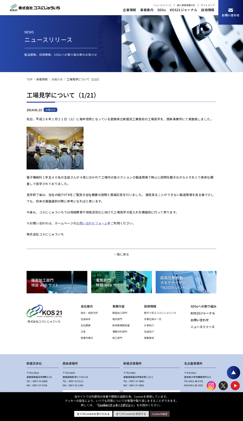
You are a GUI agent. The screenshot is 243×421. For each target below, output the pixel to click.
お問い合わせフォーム (91, 223)
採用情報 (208, 9)
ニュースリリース (162, 5)
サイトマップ (208, 5)
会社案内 (87, 306)
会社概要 (86, 325)
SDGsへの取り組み (203, 306)
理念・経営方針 (89, 313)
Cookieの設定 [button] (159, 414)
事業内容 (118, 306)
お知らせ (57, 79)
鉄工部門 (117, 338)
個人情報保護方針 (186, 5)
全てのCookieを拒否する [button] (131, 414)
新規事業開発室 (121, 325)
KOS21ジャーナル (183, 9)
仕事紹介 (149, 325)
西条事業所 (70, 363)
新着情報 (42, 79)
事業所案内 (87, 338)
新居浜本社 (34, 363)
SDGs (161, 9)
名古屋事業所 (193, 363)
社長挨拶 (86, 319)
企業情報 (129, 9)
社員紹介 (149, 331)
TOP (29, 79)
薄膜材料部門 (119, 331)
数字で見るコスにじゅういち (160, 313)
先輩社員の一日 (152, 319)
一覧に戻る (121, 254)
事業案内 (147, 9)
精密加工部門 (119, 313)
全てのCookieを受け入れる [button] (93, 414)
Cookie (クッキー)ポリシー (116, 405)
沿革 (83, 331)
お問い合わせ (200, 320)
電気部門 (117, 319)
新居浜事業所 (132, 363)
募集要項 (149, 338)
